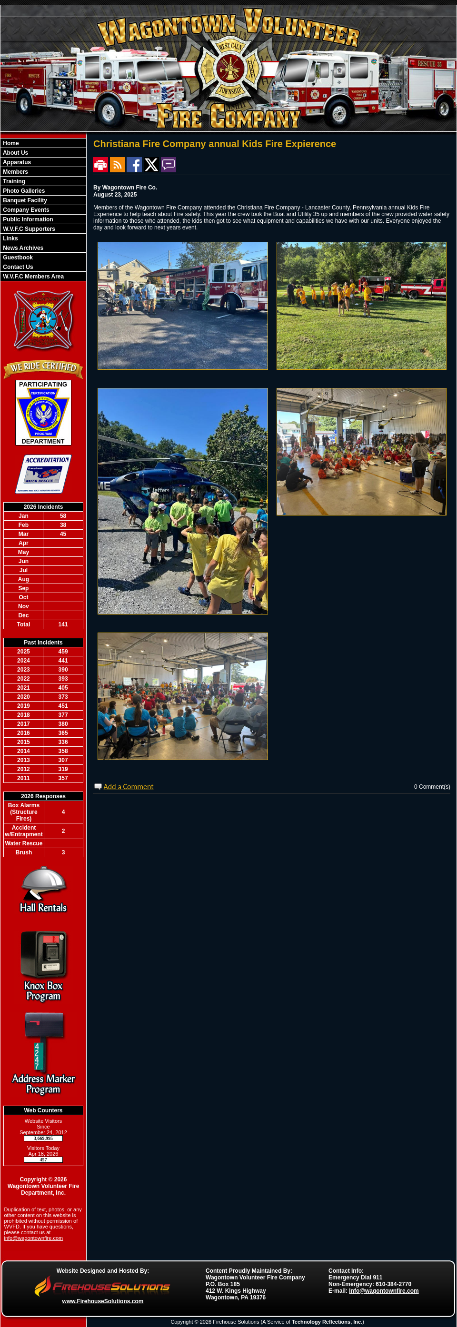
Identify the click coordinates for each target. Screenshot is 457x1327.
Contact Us (17, 267)
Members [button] (14, 171)
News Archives (22, 248)
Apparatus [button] (16, 162)
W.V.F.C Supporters (28, 229)
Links (9, 238)
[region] (43, 210)
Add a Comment (129, 786)
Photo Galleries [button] (23, 191)
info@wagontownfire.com (33, 1238)
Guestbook (17, 257)
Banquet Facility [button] (24, 200)
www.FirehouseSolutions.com (103, 1301)
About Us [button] (14, 152)
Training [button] (13, 181)
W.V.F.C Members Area (32, 276)
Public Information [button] (27, 219)
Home (10, 143)
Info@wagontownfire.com (383, 1290)
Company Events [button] (25, 210)
